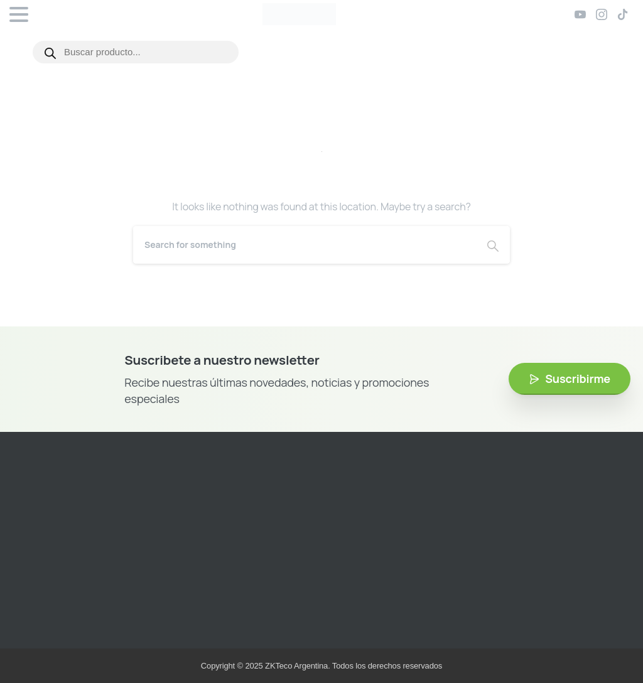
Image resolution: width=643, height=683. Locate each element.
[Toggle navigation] (18, 14)
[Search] (304, 245)
